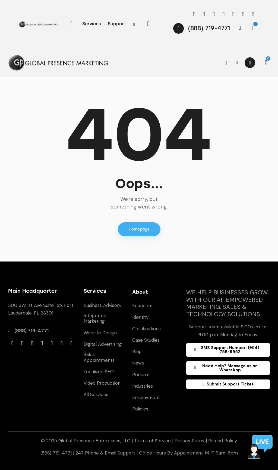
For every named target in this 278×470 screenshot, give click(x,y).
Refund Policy (222, 441)
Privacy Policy (189, 441)
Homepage (139, 229)
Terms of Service (152, 441)
